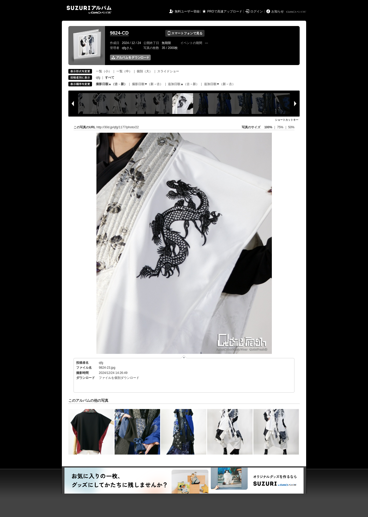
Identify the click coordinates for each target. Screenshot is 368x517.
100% (268, 127)
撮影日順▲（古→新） (111, 84)
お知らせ (277, 11)
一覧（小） (103, 71)
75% (280, 127)
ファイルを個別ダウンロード (119, 378)
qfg (98, 77)
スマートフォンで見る (184, 33)
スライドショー (168, 71)
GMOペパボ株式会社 (296, 12)
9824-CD (119, 33)
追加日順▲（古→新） (183, 84)
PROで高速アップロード (224, 11)
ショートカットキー (286, 119)
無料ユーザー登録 (187, 11)
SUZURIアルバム (89, 9)
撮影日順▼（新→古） (147, 84)
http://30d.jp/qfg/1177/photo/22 (117, 127)
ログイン (256, 11)
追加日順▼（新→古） (219, 84)
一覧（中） (124, 71)
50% (291, 127)
